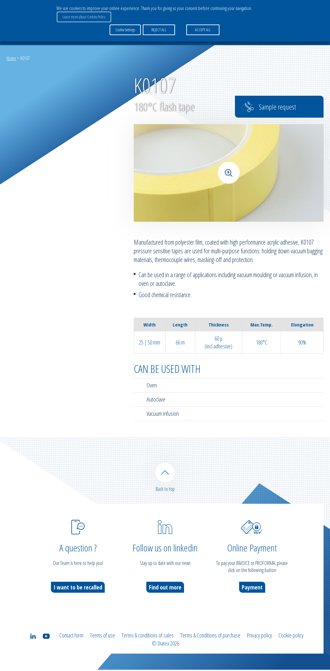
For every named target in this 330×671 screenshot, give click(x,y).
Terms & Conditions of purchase (210, 637)
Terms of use (102, 637)
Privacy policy (259, 637)
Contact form (71, 637)
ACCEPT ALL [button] (202, 29)
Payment (252, 589)
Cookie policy (291, 637)
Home (11, 58)
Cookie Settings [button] (125, 29)
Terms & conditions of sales (147, 637)
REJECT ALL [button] (158, 29)
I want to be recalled (77, 589)
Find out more (165, 589)
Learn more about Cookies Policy (83, 16)
